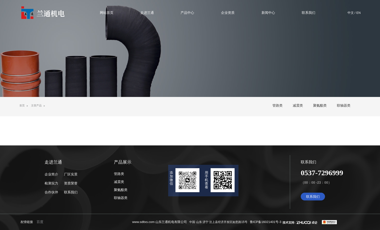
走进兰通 (53, 162)
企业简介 (51, 174)
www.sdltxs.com (143, 222)
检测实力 (51, 183)
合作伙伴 (51, 192)
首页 (22, 105)
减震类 (298, 105)
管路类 (277, 105)
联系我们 (71, 192)
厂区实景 (71, 174)
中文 (351, 13)
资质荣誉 (71, 183)
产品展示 (122, 162)
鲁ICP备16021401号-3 (265, 222)
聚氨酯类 (320, 105)
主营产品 (36, 105)
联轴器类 (343, 105)
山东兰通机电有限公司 (171, 222)
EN (358, 13)
